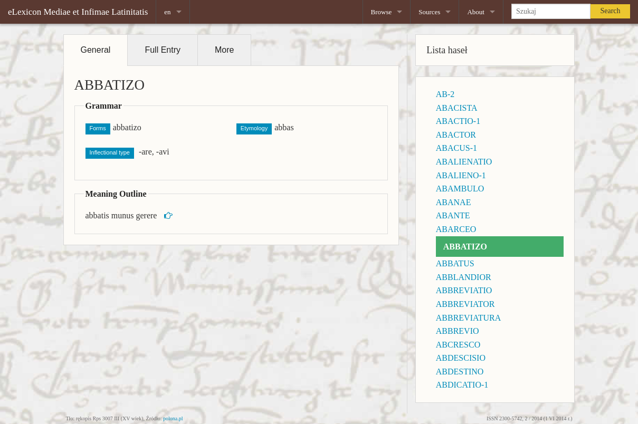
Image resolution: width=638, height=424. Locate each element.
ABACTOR (456, 134)
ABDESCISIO (460, 357)
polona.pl (173, 418)
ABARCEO (456, 229)
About (475, 12)
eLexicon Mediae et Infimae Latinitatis (78, 12)
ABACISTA (457, 107)
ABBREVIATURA (468, 317)
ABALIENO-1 (461, 175)
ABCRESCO (458, 344)
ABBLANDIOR (463, 277)
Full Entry (162, 49)
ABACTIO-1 (458, 121)
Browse (381, 12)
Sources (429, 12)
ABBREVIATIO (464, 290)
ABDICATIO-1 (462, 384)
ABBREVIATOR (465, 304)
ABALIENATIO (464, 161)
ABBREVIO (457, 330)
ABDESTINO (460, 371)
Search (610, 11)
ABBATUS (455, 263)
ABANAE (453, 202)
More (224, 49)
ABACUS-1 (456, 147)
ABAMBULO (460, 188)
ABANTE (453, 215)
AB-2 (445, 94)
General (96, 49)
